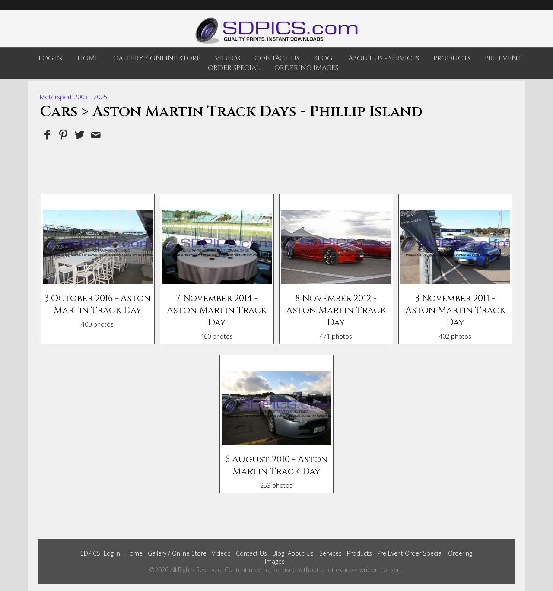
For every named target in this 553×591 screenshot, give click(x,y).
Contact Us (276, 58)
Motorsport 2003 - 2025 (73, 97)
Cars (59, 112)
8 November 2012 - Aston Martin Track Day (336, 310)
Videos (227, 58)
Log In (50, 58)
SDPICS (90, 553)
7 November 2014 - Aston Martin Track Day (217, 310)
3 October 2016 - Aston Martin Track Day (97, 304)
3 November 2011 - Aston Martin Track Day (455, 310)
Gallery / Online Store (156, 58)
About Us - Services (383, 58)
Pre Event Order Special (410, 553)
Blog (323, 58)
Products (451, 58)
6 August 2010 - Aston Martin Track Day (276, 466)
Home (88, 58)
